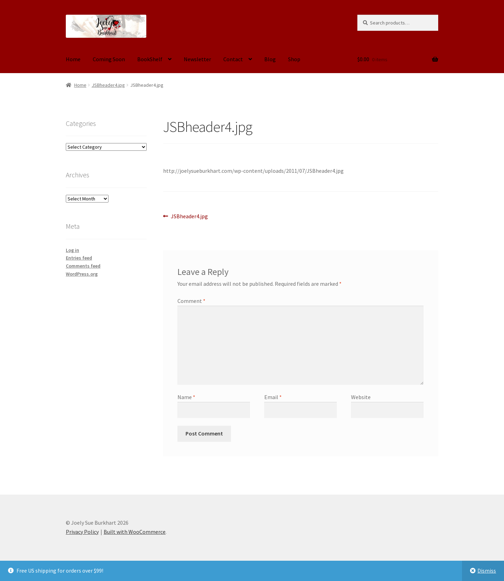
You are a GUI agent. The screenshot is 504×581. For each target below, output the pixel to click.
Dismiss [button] (486, 570)
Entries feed (79, 258)
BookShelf (149, 59)
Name (186, 397)
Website (361, 397)
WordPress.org (82, 274)
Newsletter (197, 59)
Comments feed (83, 266)
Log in (72, 250)
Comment (191, 300)
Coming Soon (109, 59)
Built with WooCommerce (135, 531)
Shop (294, 59)
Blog (270, 59)
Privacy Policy (82, 531)
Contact (233, 59)
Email (273, 397)
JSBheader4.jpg (108, 85)
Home (73, 59)
